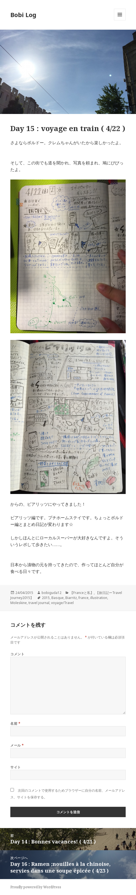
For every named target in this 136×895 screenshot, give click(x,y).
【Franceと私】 (82, 592)
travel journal (38, 602)
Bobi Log (23, 14)
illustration (98, 597)
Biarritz (71, 597)
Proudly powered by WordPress (35, 887)
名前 (15, 723)
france (83, 597)
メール (17, 745)
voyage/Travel (62, 602)
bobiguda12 (51, 592)
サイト (15, 767)
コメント (17, 654)
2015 (46, 597)
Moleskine (18, 602)
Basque (57, 597)
